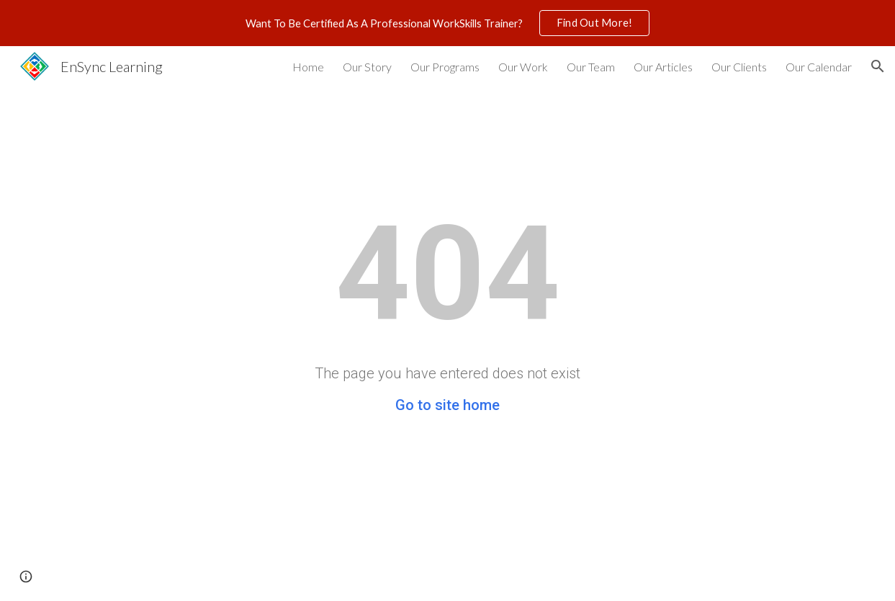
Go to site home (447, 405)
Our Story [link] (367, 67)
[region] (447, 23)
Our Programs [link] (445, 67)
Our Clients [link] (739, 67)
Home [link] (308, 67)
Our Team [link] (591, 67)
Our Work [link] (523, 67)
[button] (877, 66)
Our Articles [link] (663, 67)
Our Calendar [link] (819, 67)
